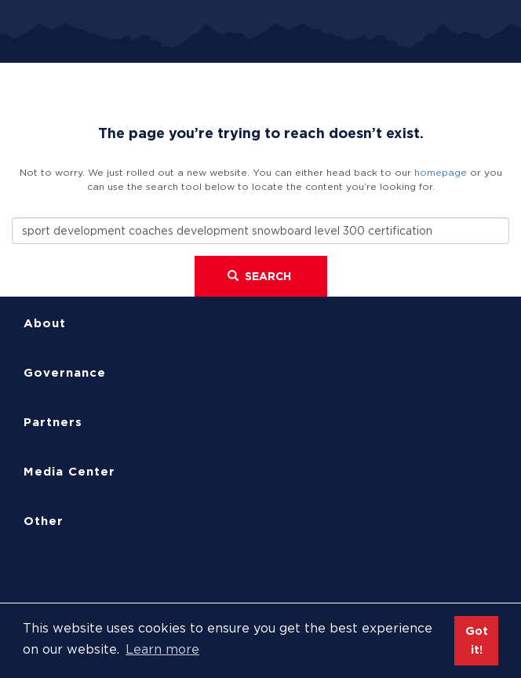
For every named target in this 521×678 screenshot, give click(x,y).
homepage (440, 172)
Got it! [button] (476, 640)
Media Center (69, 472)
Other (44, 521)
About (45, 323)
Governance (65, 373)
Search (259, 276)
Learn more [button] (162, 649)
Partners (53, 422)
